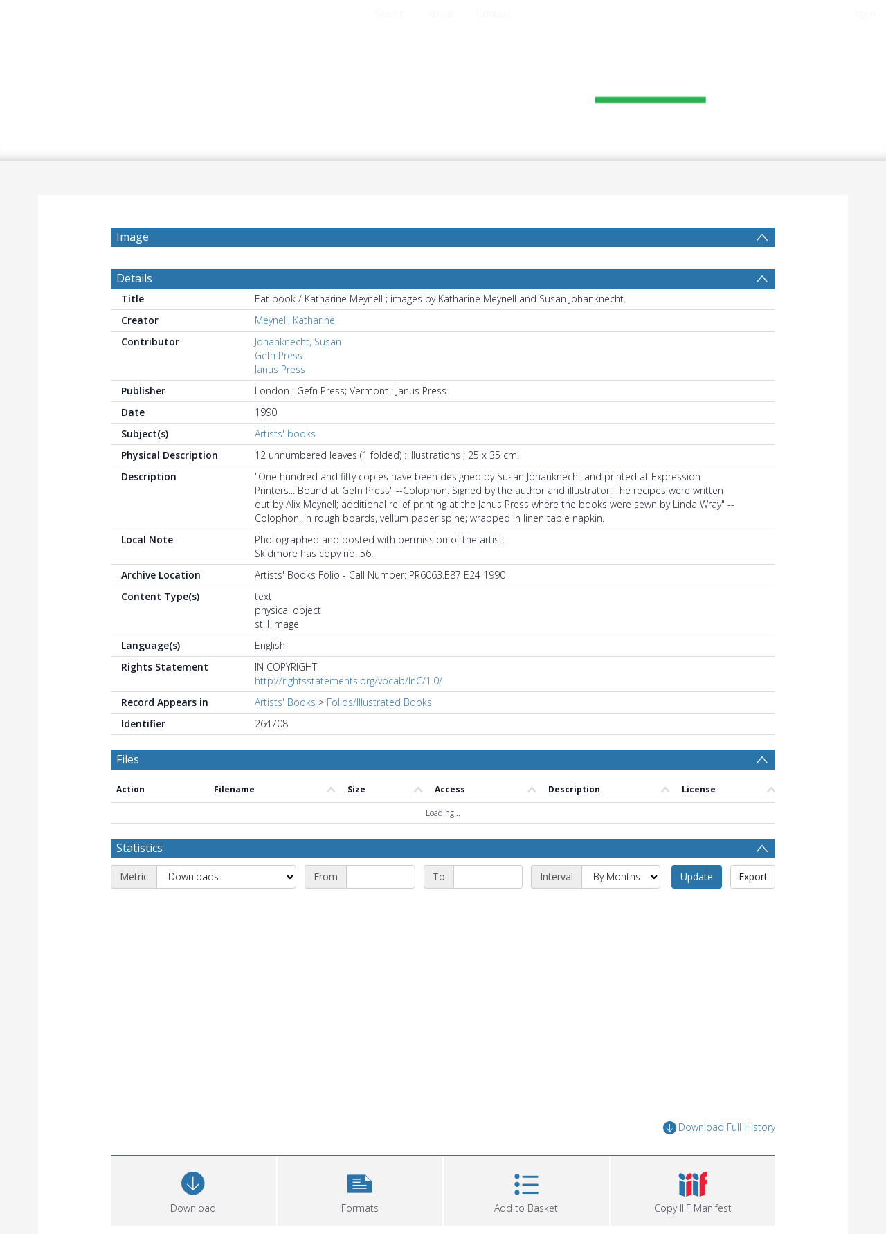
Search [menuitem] (389, 13)
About (440, 13)
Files (127, 759)
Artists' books (285, 433)
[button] (360, 1189)
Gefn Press (278, 355)
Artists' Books (285, 702)
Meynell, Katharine (295, 320)
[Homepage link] (443, 87)
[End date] (488, 877)
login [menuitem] (865, 13)
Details (134, 278)
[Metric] (226, 877)
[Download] (193, 1189)
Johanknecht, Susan (298, 341)
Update (696, 876)
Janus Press (280, 369)
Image (132, 236)
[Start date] (380, 877)
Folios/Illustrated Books (379, 702)
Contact (494, 13)
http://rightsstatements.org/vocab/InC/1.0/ (348, 680)
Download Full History (719, 1127)
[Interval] (620, 877)
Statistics (139, 847)
